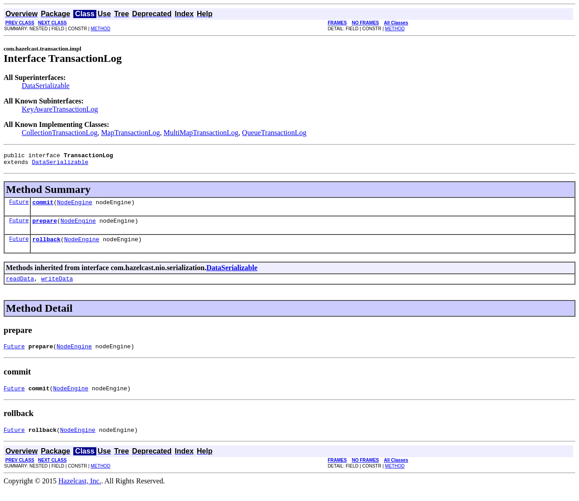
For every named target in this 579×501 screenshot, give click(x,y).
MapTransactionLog (130, 132)
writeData (57, 286)
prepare (44, 226)
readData (20, 286)
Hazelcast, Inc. (79, 493)
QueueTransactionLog (274, 132)
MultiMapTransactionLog (200, 132)
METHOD (100, 28)
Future (18, 206)
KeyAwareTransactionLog (60, 109)
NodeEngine (74, 206)
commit (42, 206)
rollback (46, 246)
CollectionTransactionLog (59, 132)
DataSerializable (46, 85)
